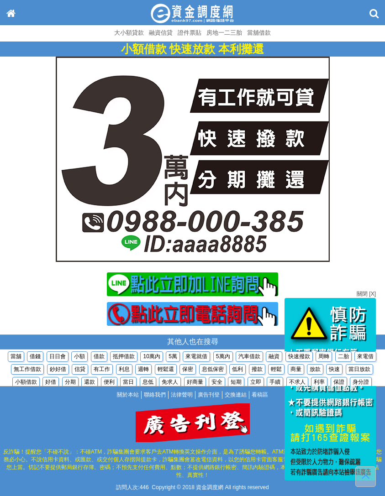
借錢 (35, 357)
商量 (295, 370)
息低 (147, 383)
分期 (70, 383)
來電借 (365, 357)
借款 (99, 357)
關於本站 (128, 395)
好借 (50, 383)
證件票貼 (189, 32)
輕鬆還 (166, 370)
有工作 (102, 370)
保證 (338, 383)
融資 (274, 357)
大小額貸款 (129, 32)
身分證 (361, 383)
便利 (109, 383)
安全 (216, 383)
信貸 (79, 370)
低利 (237, 370)
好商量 (195, 383)
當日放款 (359, 370)
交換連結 (236, 395)
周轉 (323, 357)
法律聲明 (182, 395)
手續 (274, 383)
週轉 (143, 370)
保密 (187, 370)
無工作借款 (27, 370)
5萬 (173, 357)
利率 (319, 383)
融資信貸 (161, 32)
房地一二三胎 (224, 32)
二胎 (343, 357)
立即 (255, 383)
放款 (315, 370)
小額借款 (26, 383)
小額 (79, 357)
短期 (236, 383)
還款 (89, 383)
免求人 (170, 383)
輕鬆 (276, 370)
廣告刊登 (209, 395)
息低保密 (213, 370)
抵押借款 (124, 357)
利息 (124, 370)
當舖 (16, 357)
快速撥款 (299, 357)
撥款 (257, 370)
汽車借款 (249, 357)
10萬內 (151, 357)
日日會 (57, 357)
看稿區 (260, 395)
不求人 (297, 383)
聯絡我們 (155, 395)
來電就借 (196, 357)
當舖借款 (259, 32)
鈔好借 (58, 370)
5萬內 (223, 357)
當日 (128, 383)
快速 (334, 370)
